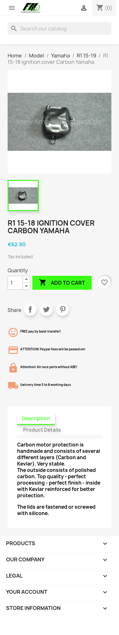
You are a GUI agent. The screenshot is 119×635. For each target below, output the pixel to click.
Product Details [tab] (42, 430)
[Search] (59, 28)
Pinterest (62, 309)
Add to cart (62, 283)
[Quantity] (15, 283)
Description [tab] (36, 418)
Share (30, 309)
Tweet (46, 309)
